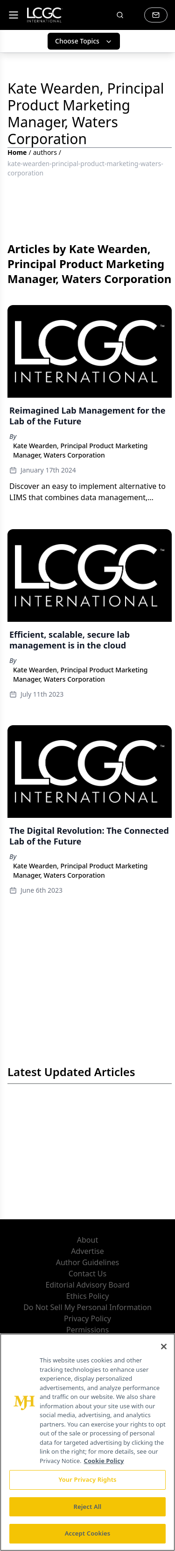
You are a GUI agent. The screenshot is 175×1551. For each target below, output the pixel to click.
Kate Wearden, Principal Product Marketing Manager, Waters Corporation (80, 450)
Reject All (88, 1506)
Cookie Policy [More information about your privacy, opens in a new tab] (104, 1460)
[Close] (164, 1346)
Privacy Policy (87, 1318)
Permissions (87, 1330)
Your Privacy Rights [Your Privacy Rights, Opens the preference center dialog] (87, 1479)
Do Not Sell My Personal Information (87, 1307)
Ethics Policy (87, 1296)
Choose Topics (83, 40)
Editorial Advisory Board (87, 1285)
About (87, 1240)
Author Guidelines (87, 1262)
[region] (87, 1442)
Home (17, 152)
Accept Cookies (88, 1533)
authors (45, 152)
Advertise (87, 1251)
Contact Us (87, 1273)
